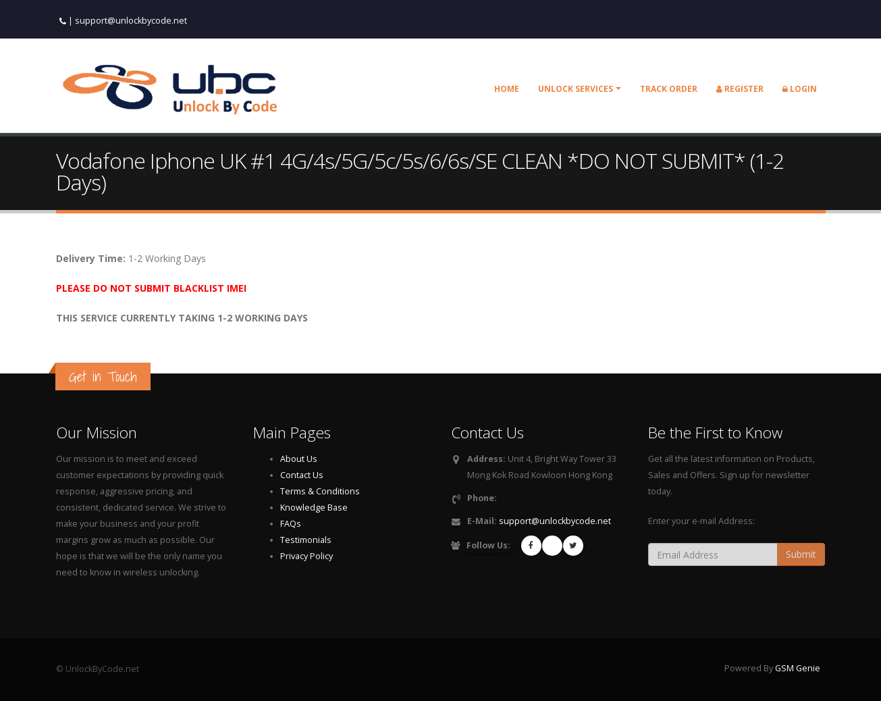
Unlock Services (575, 89)
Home (506, 89)
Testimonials (305, 540)
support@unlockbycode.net (131, 20)
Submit (801, 554)
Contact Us (301, 475)
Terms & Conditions (320, 491)
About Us (298, 459)
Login (799, 89)
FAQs (290, 523)
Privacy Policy (306, 556)
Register (740, 89)
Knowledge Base (314, 507)
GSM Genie (797, 668)
